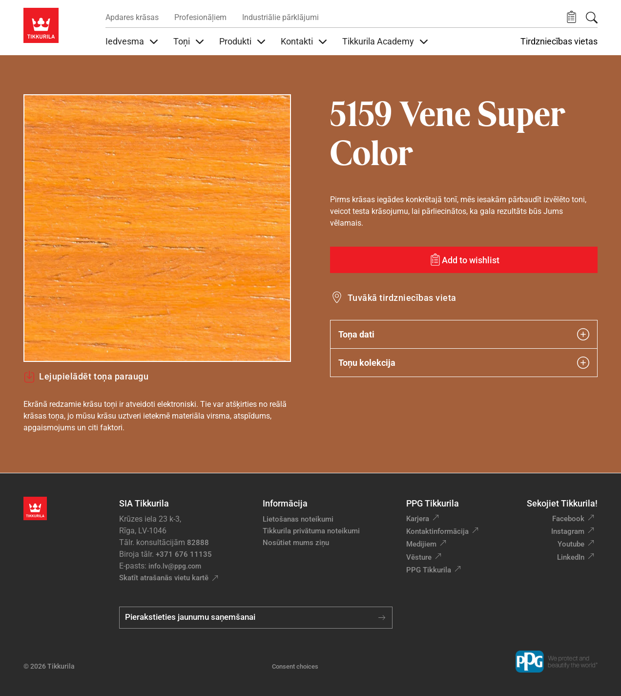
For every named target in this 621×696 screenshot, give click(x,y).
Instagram (567, 531)
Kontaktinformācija (437, 531)
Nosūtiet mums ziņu (296, 542)
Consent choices (295, 666)
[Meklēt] (592, 17)
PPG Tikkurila (428, 570)
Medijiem (421, 544)
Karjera (417, 518)
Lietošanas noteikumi (298, 519)
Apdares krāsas (132, 17)
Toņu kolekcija (463, 363)
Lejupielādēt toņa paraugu (86, 376)
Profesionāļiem (200, 17)
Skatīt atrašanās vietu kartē (163, 577)
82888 (198, 542)
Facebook (568, 518)
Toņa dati (463, 334)
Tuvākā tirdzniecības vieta (402, 298)
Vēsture (419, 557)
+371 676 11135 (184, 554)
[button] (571, 17)
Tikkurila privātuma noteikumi (311, 531)
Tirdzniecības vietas (559, 41)
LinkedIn (570, 557)
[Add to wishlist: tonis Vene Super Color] (464, 260)
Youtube (571, 544)
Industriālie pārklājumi (280, 17)
